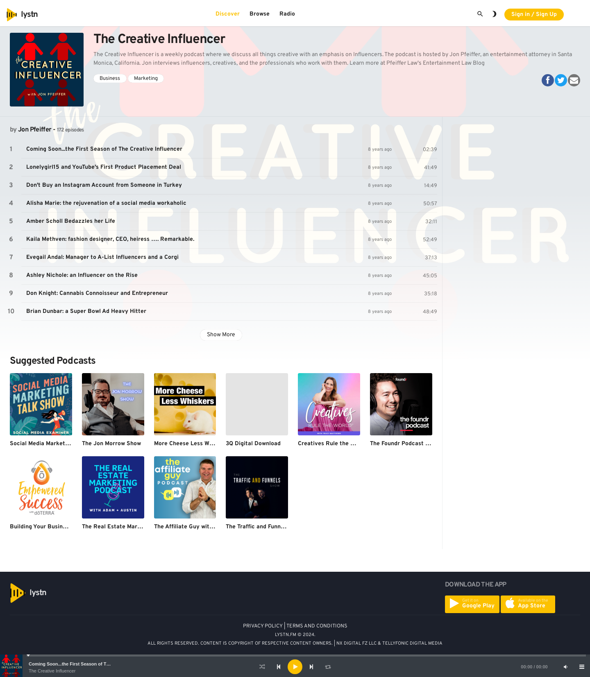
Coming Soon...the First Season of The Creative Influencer (91, 663)
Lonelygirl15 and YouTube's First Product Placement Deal (103, 167)
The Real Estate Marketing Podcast (130, 526)
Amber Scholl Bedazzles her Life (70, 221)
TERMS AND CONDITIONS (316, 626)
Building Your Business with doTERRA (61, 526)
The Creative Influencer (52, 670)
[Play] (295, 666)
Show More (221, 334)
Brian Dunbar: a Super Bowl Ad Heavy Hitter (86, 311)
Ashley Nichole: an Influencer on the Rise (82, 275)
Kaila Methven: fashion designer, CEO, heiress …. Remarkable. (110, 239)
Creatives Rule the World (331, 443)
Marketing (146, 78)
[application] (295, 667)
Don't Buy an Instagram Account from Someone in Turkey (104, 185)
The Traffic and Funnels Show (265, 526)
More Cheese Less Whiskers (191, 443)
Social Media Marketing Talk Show (56, 443)
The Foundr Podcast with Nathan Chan (421, 443)
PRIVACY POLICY (263, 626)
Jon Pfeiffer (34, 130)
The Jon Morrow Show (111, 443)
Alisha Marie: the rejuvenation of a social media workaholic (106, 203)
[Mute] (565, 667)
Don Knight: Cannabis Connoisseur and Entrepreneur (97, 293)
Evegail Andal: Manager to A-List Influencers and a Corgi (102, 257)
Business (110, 78)
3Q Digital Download (253, 443)
